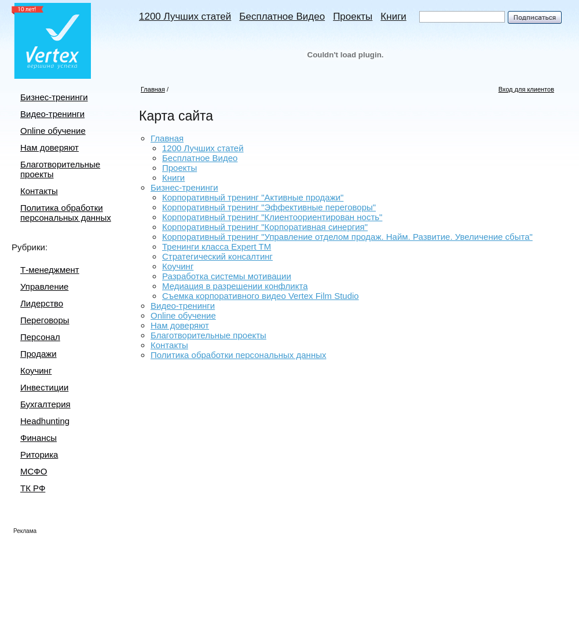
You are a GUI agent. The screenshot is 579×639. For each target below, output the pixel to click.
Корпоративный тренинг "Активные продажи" (252, 197)
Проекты (352, 16)
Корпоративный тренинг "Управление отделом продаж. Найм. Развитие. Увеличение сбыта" (347, 237)
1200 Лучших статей (185, 16)
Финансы (38, 438)
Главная (153, 89)
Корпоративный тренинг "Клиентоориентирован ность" (272, 217)
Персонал (40, 337)
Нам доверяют (49, 147)
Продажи (38, 354)
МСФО (33, 471)
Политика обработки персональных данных (65, 212)
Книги (393, 16)
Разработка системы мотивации (226, 276)
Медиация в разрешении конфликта (234, 286)
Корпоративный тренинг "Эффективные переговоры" (269, 207)
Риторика (39, 454)
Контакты (39, 191)
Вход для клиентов (526, 89)
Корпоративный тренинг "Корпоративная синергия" (265, 227)
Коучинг (36, 370)
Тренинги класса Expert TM (216, 246)
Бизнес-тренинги (54, 97)
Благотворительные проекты (208, 335)
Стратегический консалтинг (217, 256)
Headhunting (44, 421)
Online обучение (53, 131)
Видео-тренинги (52, 114)
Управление (44, 286)
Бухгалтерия (45, 404)
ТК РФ (32, 488)
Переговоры (44, 320)
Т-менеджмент (49, 270)
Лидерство (41, 303)
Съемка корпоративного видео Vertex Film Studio (260, 296)
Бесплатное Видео (282, 16)
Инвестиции (44, 387)
